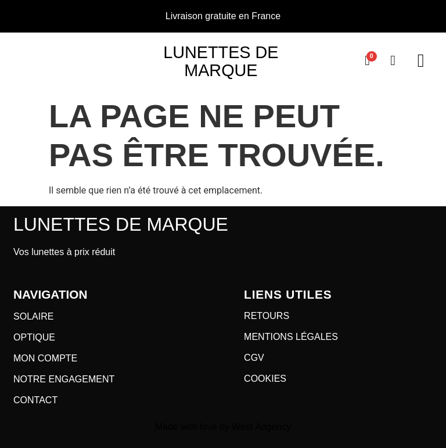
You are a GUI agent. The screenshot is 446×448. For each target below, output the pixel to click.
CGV (254, 358)
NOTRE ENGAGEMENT (63, 379)
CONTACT (35, 400)
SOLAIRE (33, 316)
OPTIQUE (34, 337)
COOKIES (265, 379)
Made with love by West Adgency (223, 427)
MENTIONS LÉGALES (291, 337)
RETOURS (266, 316)
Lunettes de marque (220, 61)
